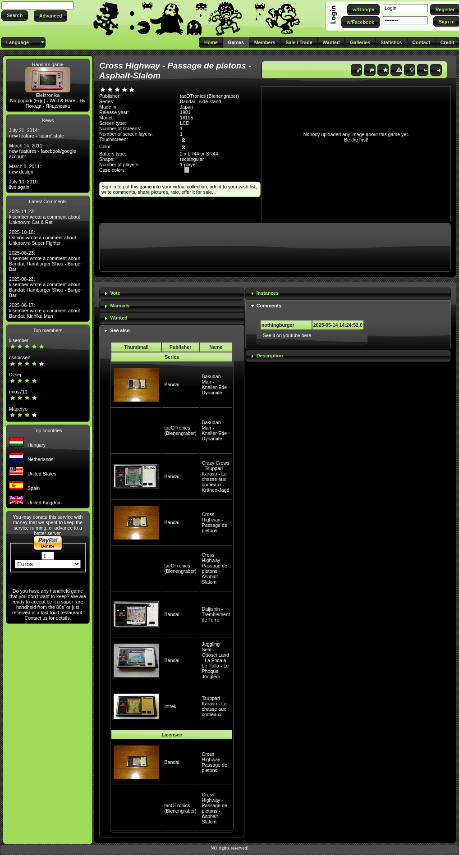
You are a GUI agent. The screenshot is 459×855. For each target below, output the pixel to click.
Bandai (171, 384)
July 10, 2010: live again (24, 184)
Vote (115, 293)
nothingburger (278, 325)
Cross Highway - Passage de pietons (214, 522)
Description (270, 355)
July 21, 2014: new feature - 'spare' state (36, 133)
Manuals (119, 305)
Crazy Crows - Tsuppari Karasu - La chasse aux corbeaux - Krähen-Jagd (216, 476)
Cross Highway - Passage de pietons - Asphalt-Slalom (214, 568)
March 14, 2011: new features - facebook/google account (42, 151)
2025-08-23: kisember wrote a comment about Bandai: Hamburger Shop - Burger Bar (45, 261)
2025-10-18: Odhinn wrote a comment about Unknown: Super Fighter (42, 237)
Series (172, 357)
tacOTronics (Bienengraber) (180, 430)
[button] (14, 15)
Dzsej (15, 374)
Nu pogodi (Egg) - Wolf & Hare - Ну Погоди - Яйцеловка (48, 103)
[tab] (171, 294)
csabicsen (19, 357)
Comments (269, 305)
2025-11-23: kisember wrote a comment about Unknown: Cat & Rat (44, 217)
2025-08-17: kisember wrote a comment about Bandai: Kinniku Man (44, 310)
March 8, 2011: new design (25, 169)
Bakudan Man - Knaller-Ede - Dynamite (216, 384)
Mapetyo (18, 408)
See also (119, 330)
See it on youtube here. (287, 335)
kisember (18, 340)
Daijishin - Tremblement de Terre (216, 614)
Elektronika (48, 95)
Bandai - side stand (200, 101)
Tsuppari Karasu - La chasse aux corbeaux (214, 706)
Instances (268, 293)
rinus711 (18, 391)
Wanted (118, 317)
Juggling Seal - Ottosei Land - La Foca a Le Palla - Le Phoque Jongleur (215, 660)
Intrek (170, 706)
